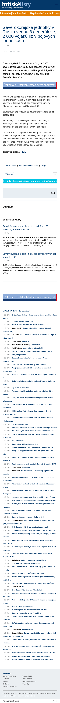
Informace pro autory (29, 681)
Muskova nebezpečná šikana (22, 606)
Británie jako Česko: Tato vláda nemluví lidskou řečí (31, 656)
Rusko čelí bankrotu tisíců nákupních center (28, 573)
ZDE (24, 152)
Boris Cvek (16, 471)
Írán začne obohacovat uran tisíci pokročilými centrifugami (33, 497)
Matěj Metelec (17, 348)
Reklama (6, 684)
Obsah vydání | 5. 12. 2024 (17, 310)
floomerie (25, 341)
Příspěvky (25, 684)
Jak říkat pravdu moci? (20, 424)
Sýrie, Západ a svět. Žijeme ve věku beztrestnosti (30, 527)
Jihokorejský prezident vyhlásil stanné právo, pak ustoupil (33, 530)
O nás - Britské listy (9, 676)
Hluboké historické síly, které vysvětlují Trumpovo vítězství (33, 653)
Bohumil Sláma (17, 633)
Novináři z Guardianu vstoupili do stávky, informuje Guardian (34, 428)
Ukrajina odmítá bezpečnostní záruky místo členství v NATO (34, 464)
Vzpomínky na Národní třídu (33, 348)
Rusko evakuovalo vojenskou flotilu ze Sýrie (28, 517)
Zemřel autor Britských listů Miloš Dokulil (27, 590)
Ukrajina (44, 165)
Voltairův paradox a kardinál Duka (33, 560)
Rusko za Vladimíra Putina (28, 165)
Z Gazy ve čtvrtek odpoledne (22, 321)
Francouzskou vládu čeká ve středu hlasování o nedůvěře (33, 583)
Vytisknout (8, 174)
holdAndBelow (27, 630)
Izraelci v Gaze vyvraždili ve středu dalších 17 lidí (30, 325)
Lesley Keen (16, 341)
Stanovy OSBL (27, 676)
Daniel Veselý (17, 328)
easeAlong (26, 467)
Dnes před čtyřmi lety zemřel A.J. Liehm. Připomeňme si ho (33, 431)
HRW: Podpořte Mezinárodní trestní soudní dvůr (29, 610)
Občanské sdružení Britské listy (28, 693)
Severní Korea (11, 165)
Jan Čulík (15, 335)
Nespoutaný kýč (18, 441)
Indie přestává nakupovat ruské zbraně (26, 563)
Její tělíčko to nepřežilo (20, 388)
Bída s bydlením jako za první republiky (26, 613)
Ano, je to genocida (19, 355)
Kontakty (6, 679)
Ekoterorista (35, 345)
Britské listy (24, 5)
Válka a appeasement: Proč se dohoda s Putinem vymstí (32, 447)
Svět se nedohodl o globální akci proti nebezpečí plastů (32, 659)
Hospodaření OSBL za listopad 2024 (25, 444)
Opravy (5, 681)
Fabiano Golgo (17, 520)
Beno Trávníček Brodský (21, 345)
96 (22, 587)
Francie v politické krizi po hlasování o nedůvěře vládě (32, 351)
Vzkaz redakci (27, 679)
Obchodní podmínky (9, 686)
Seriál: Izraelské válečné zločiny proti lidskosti (29, 365)
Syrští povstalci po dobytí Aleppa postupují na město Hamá (33, 500)
